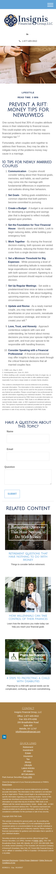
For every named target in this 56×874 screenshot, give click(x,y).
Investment (28, 750)
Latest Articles (28, 768)
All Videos (28, 771)
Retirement (28, 747)
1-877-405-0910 (28, 41)
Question (9, 467)
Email (10, 449)
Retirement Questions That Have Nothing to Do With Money (28, 556)
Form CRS (27, 777)
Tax (28, 759)
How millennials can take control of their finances (28, 617)
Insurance (28, 756)
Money (28, 762)
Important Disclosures (10, 860)
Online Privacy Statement (28, 860)
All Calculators (28, 774)
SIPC (41, 841)
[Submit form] (12, 494)
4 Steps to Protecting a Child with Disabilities (28, 680)
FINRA (35, 841)
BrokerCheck (7, 784)
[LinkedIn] (27, 34)
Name (10, 431)
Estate (28, 753)
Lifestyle (28, 765)
